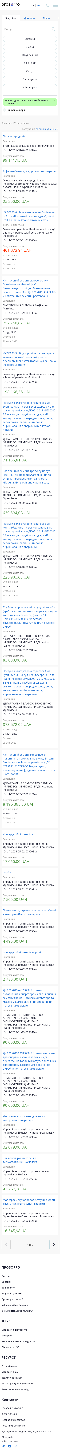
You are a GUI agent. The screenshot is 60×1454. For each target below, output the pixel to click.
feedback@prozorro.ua (13, 1419)
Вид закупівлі (30, 79)
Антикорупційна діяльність (18, 1383)
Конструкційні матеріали (18, 834)
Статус (30, 71)
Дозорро (7, 1335)
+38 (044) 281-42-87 (12, 1408)
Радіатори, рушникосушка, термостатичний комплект (20, 1160)
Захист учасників (12, 1377)
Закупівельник (30, 54)
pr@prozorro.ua (10, 1441)
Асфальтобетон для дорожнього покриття (29, 171)
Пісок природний (14, 136)
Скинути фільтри (14, 110)
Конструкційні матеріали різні (22, 952)
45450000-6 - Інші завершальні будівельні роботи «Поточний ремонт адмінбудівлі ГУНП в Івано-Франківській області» (29, 216)
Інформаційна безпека (15, 1305)
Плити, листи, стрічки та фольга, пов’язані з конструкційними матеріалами (29, 912)
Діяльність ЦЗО (10, 1347)
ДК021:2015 (30, 62)
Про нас (6, 1276)
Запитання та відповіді (15, 1389)
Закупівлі (10, 18)
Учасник (30, 46)
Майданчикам (10, 1371)
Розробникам (9, 1366)
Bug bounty (8, 1287)
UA (33, 5)
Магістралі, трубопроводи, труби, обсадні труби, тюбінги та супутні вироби (29, 1202)
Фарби (7, 872)
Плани (46, 18)
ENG (39, 5)
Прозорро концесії (12, 1299)
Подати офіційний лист (14, 1425)
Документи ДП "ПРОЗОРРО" (17, 1310)
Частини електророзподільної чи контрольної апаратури (24, 1118)
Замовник (30, 38)
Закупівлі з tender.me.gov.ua (18, 1341)
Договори (29, 18)
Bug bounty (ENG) (11, 1293)
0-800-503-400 (9, 1414)
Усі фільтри (29, 87)
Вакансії (6, 1281)
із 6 (30, 1244)
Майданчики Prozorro (14, 1329)
